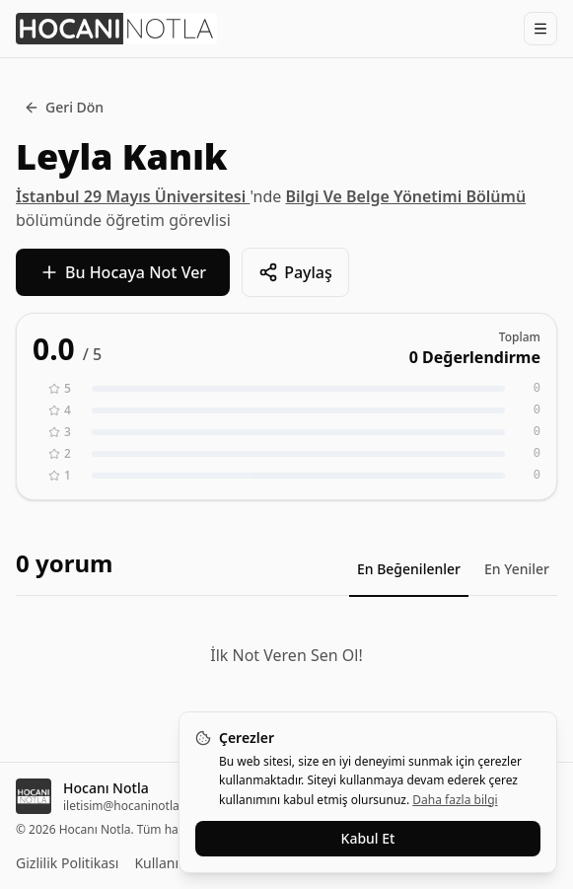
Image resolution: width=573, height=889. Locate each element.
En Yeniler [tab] (516, 568)
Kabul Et (368, 838)
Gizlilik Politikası (67, 862)
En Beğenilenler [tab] (409, 568)
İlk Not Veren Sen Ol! (286, 655)
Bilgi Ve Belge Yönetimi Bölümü (405, 196)
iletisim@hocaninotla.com (134, 806)
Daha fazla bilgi (454, 799)
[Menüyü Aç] (540, 28)
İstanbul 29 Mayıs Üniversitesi (133, 196)
